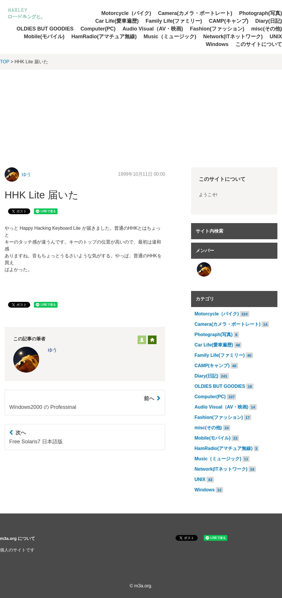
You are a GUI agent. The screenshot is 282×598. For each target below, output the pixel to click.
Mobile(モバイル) (44, 36)
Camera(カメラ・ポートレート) (195, 13)
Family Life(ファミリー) (174, 21)
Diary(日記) (268, 21)
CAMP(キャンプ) (228, 21)
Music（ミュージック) (170, 36)
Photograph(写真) (260, 13)
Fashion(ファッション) (217, 29)
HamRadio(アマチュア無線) (104, 36)
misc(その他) (266, 29)
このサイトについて (258, 44)
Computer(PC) (98, 29)
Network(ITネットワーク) (233, 36)
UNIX (276, 36)
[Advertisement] (141, 112)
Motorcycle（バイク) (126, 13)
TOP (4, 61)
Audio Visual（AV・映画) (153, 29)
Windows (217, 44)
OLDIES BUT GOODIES (45, 29)
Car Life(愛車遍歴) (117, 21)
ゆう (26, 174)
